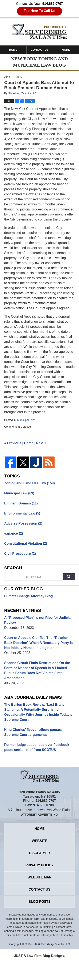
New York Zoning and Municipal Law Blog (39, 31)
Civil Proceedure (20, 553)
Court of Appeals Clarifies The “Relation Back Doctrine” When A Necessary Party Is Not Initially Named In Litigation (38, 643)
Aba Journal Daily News (33, 697)
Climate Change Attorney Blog (28, 596)
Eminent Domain (21, 503)
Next (41, 443)
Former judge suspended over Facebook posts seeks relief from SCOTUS (36, 747)
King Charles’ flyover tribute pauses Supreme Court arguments (33, 732)
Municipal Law (25, 420)
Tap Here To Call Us (39, 11)
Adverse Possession (23, 523)
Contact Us (39, 49)
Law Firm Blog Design (38, 956)
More (66, 49)
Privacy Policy (39, 865)
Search (69, 576)
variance (13, 533)
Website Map (39, 877)
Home (13, 49)
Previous (12, 443)
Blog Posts (39, 901)
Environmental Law (22, 513)
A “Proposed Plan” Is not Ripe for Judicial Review (37, 620)
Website (39, 841)
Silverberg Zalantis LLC (55, 944)
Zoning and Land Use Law (29, 483)
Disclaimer (39, 853)
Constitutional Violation (25, 543)
